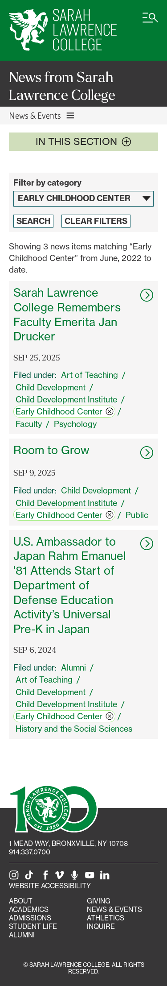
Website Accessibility (50, 886)
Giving (98, 901)
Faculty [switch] (29, 424)
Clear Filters (96, 221)
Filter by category (47, 183)
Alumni (22, 935)
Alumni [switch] (73, 667)
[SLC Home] (63, 30)
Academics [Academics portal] (29, 909)
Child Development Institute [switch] (66, 399)
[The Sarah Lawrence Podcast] (76, 877)
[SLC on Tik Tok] (30, 877)
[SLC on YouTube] (91, 877)
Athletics (105, 918)
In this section (83, 141)
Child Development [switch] (51, 387)
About (21, 901)
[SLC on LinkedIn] (106, 877)
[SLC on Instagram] (15, 877)
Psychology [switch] (75, 424)
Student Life (33, 926)
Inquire (101, 926)
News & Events (114, 909)
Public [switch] (137, 515)
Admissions (30, 918)
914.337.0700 (29, 852)
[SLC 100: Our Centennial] (53, 807)
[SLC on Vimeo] (61, 877)
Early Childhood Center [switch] (65, 411)
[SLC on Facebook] (46, 877)
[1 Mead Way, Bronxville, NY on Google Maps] (68, 843)
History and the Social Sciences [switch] (74, 728)
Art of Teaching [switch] (89, 375)
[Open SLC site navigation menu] (150, 22)
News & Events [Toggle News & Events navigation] (42, 115)
